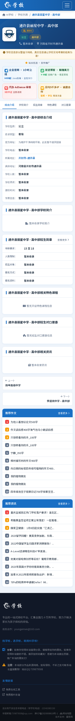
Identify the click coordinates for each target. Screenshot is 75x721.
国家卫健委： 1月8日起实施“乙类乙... (32, 528)
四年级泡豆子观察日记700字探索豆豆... (33, 492)
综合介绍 (9, 104)
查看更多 (63, 239)
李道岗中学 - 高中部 (58, 401)
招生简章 (38, 104)
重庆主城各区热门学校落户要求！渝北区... (34, 512)
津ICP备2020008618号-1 (46, 713)
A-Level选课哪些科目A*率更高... (29, 551)
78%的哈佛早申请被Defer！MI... (29, 582)
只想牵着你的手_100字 (24, 437)
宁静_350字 (17, 453)
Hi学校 (8, 14)
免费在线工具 (11, 689)
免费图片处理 (11, 694)
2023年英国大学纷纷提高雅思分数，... (32, 567)
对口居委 (66, 104)
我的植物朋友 (18, 476)
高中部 (35, 37)
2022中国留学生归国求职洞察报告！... (32, 543)
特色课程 (52, 104)
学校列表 (23, 14)
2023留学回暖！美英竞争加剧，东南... (32, 536)
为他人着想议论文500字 (24, 422)
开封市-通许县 (27, 158)
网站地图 (65, 713)
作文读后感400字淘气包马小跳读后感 (32, 430)
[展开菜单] (67, 5)
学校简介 (23, 104)
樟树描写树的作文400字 (24, 461)
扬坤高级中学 (13, 385)
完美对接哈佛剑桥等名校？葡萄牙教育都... (34, 559)
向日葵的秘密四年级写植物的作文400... (33, 468)
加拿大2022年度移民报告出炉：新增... (32, 574)
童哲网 (69, 716)
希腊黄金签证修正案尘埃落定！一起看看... (34, 520)
